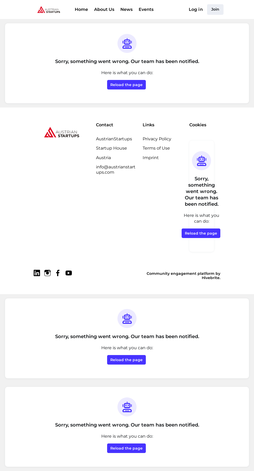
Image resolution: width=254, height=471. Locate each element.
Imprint (151, 157)
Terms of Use (156, 148)
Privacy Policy (157, 138)
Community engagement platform (180, 273)
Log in (196, 9)
